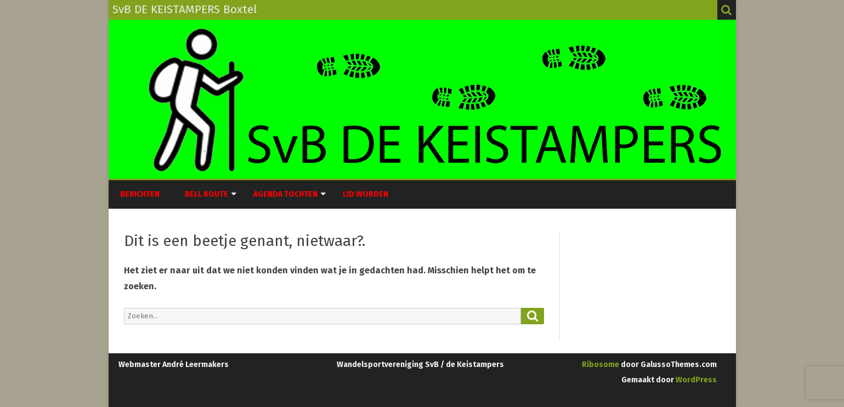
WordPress (695, 380)
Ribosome (600, 364)
